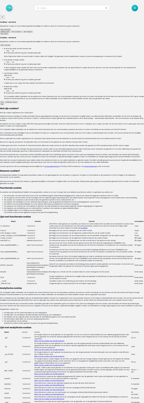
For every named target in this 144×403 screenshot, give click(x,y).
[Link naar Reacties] (65, 371)
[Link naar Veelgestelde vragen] (100, 371)
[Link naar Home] (37, 371)
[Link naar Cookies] (91, 376)
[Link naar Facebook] (59, 383)
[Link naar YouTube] (78, 383)
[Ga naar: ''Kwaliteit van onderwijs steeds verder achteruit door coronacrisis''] (73, 216)
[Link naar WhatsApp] (84, 383)
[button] (106, 8)
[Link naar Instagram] (65, 383)
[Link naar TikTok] (72, 383)
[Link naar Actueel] (45, 371)
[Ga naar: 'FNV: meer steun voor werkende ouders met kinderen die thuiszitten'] (73, 235)
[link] (41, 279)
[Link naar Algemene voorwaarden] (59, 376)
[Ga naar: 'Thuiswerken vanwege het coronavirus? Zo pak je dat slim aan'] (73, 253)
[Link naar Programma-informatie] (80, 371)
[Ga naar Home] (9, 8)
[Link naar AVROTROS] (67, 397)
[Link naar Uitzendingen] (55, 371)
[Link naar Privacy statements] (78, 376)
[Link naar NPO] (77, 397)
